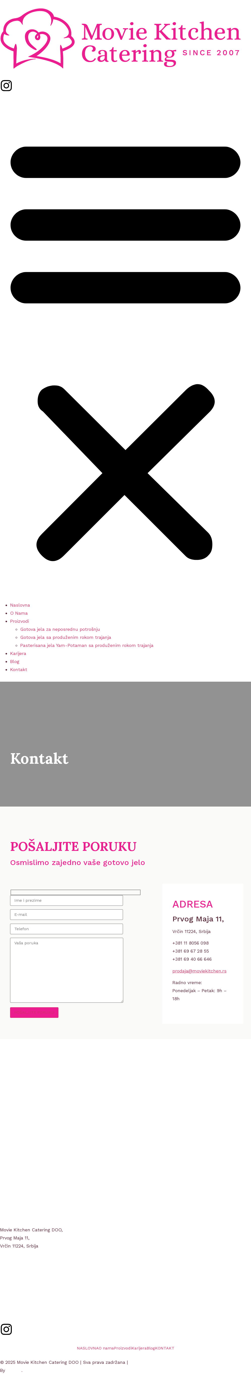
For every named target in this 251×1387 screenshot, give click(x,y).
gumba (14, 1370)
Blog (14, 661)
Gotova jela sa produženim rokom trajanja (65, 637)
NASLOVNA (88, 1348)
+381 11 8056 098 (18, 1286)
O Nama (19, 613)
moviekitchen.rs (17, 1294)
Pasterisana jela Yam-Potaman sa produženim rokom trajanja (86, 645)
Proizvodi (19, 621)
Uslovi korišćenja (148, 1362)
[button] (125, 347)
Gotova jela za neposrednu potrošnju (60, 629)
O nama (106, 1348)
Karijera (18, 653)
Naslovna (20, 605)
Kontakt (18, 669)
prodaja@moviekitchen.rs (199, 971)
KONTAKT (164, 1348)
